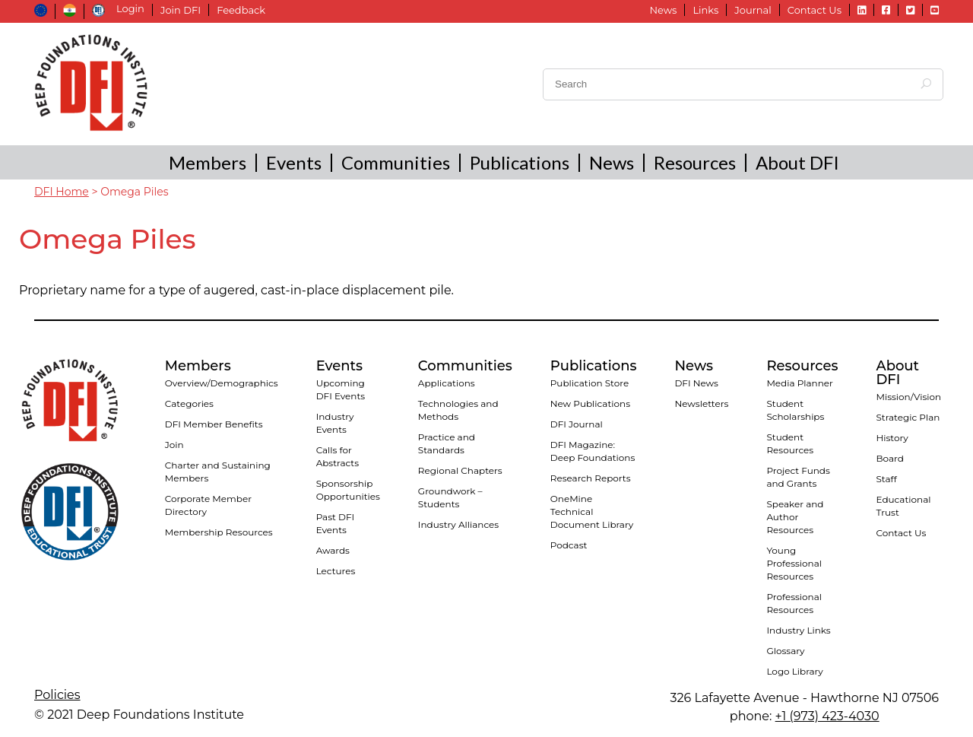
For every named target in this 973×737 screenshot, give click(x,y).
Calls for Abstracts (337, 456)
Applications (446, 383)
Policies (57, 695)
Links (705, 10)
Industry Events (335, 423)
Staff (886, 478)
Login (130, 9)
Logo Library (794, 671)
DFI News (696, 383)
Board (889, 458)
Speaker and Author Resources (794, 516)
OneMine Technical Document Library (591, 511)
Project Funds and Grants (797, 477)
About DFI (797, 162)
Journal (752, 10)
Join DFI (180, 10)
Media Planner (799, 383)
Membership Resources (219, 532)
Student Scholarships (795, 410)
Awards (333, 550)
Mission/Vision (908, 396)
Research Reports (590, 478)
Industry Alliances (458, 524)
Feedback (241, 10)
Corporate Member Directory (208, 505)
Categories (189, 403)
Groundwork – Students (450, 497)
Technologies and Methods (458, 410)
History (892, 437)
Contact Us (814, 10)
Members (207, 162)
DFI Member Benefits (214, 424)
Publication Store (589, 383)
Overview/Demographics (221, 383)
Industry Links (798, 630)
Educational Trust (903, 506)
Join (174, 444)
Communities (395, 162)
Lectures (336, 571)
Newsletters (701, 403)
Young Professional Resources (794, 563)
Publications (519, 162)
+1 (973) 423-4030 (827, 716)
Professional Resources (794, 603)
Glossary (785, 650)
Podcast (569, 545)
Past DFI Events (335, 523)
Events (294, 162)
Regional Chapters (460, 470)
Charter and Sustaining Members (218, 471)
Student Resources (789, 443)
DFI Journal (576, 424)
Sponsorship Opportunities (348, 490)
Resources (695, 162)
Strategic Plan (908, 417)
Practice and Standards (446, 443)
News (663, 10)
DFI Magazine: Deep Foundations (592, 451)
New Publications (590, 403)
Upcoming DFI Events (341, 389)
